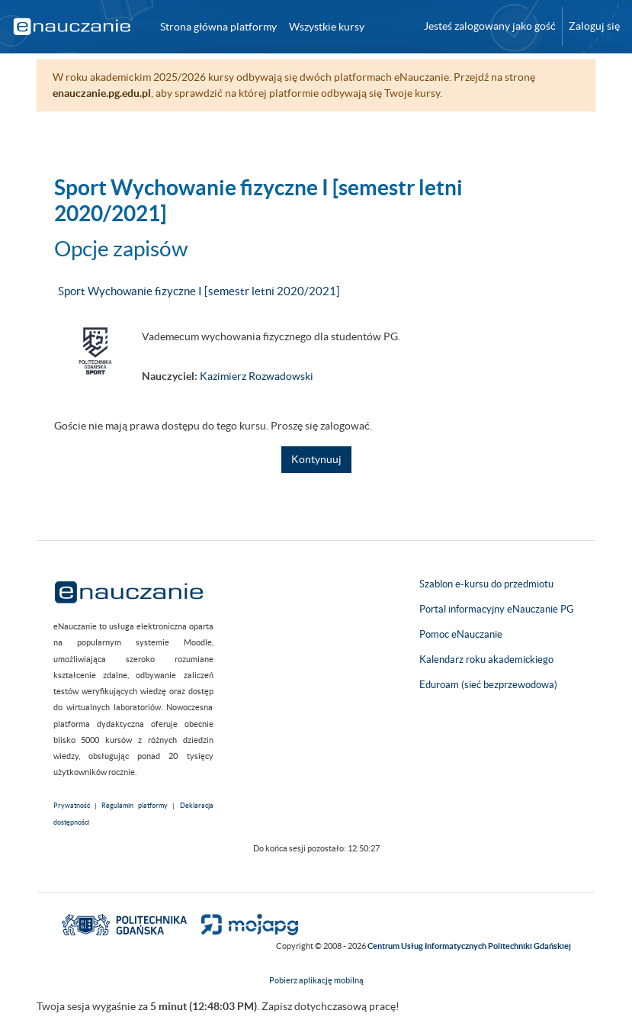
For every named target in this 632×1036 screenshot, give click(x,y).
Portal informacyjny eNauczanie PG (496, 609)
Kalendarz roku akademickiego (486, 659)
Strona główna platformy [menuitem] (218, 27)
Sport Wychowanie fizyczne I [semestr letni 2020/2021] (199, 291)
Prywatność (71, 805)
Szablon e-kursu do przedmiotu (486, 584)
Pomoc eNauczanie (460, 634)
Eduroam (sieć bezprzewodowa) (488, 684)
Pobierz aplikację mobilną (316, 980)
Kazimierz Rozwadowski (256, 376)
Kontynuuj (316, 459)
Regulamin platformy (134, 805)
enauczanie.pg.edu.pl (102, 93)
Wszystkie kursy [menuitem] (326, 27)
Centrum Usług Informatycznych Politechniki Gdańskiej (469, 946)
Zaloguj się (594, 26)
